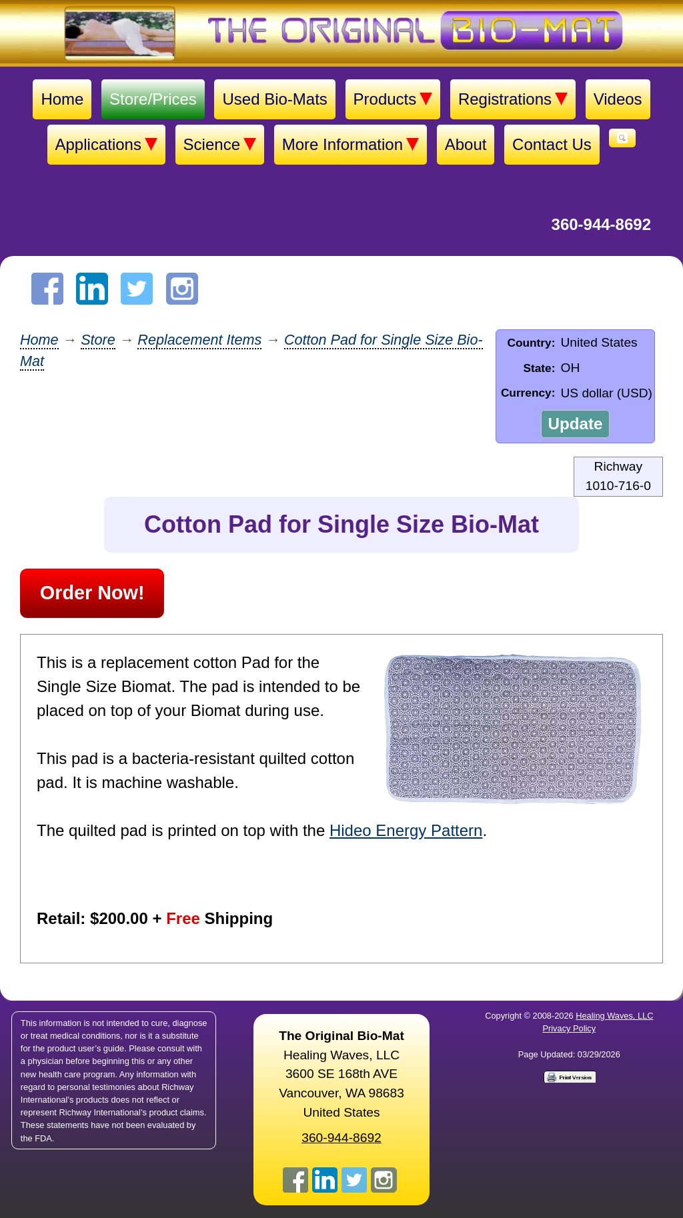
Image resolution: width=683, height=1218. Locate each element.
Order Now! (92, 592)
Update (575, 424)
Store (98, 339)
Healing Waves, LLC (614, 1016)
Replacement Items (199, 339)
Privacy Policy (569, 1028)
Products (393, 99)
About (466, 144)
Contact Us (552, 144)
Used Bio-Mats (274, 99)
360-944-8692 (601, 224)
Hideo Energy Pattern (405, 830)
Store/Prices (153, 99)
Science (219, 145)
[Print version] (569, 1076)
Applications (106, 145)
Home (62, 99)
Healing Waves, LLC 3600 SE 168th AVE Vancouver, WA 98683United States (341, 1074)
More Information (350, 145)
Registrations (513, 99)
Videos (618, 99)
